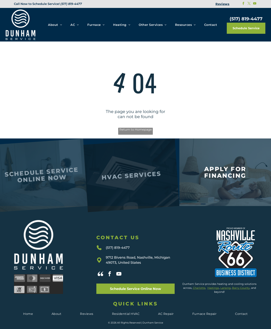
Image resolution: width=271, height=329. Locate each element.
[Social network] (100, 267)
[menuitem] (222, 4)
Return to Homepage (135, 129)
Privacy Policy (135, 323)
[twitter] (249, 4)
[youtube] (254, 4)
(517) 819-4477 (71, 4)
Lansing (225, 280)
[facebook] (243, 4)
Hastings (213, 280)
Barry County (241, 280)
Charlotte (199, 280)
